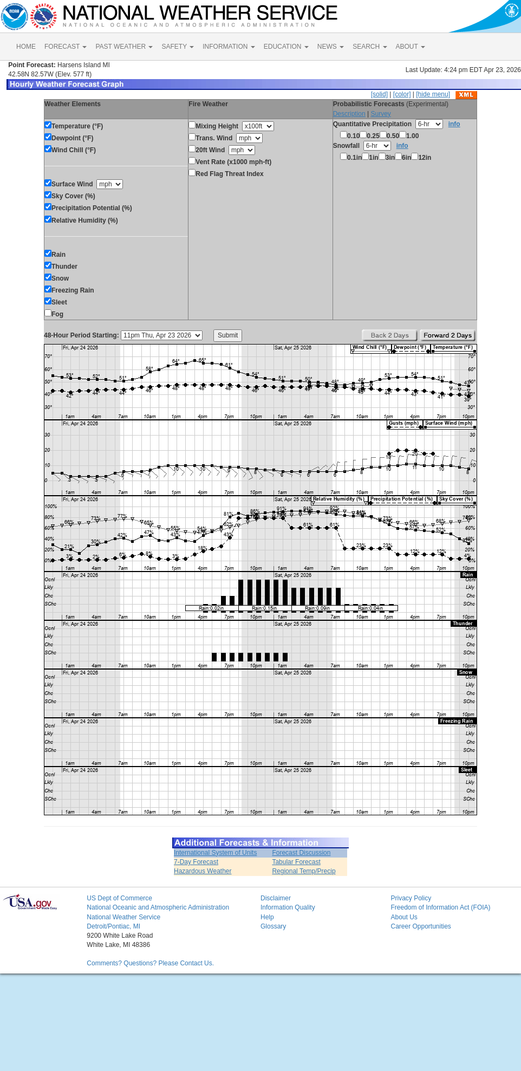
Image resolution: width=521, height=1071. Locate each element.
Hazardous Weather (203, 871)
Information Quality (287, 907)
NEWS (330, 46)
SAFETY (177, 46)
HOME (26, 46)
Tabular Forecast (296, 862)
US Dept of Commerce (119, 898)
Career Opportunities (420, 926)
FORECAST (65, 46)
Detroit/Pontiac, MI (113, 926)
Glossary (273, 926)
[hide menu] (433, 94)
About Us (403, 917)
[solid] (379, 94)
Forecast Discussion (301, 852)
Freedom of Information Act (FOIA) (440, 907)
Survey (380, 114)
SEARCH (370, 46)
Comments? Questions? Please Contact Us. (150, 963)
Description (349, 114)
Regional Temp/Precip (303, 871)
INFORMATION (229, 46)
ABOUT (410, 46)
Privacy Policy (410, 898)
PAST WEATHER (124, 46)
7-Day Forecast (196, 862)
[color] (402, 94)
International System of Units (215, 852)
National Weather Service (123, 917)
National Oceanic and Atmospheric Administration (158, 907)
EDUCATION (286, 46)
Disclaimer (275, 898)
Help (267, 917)
